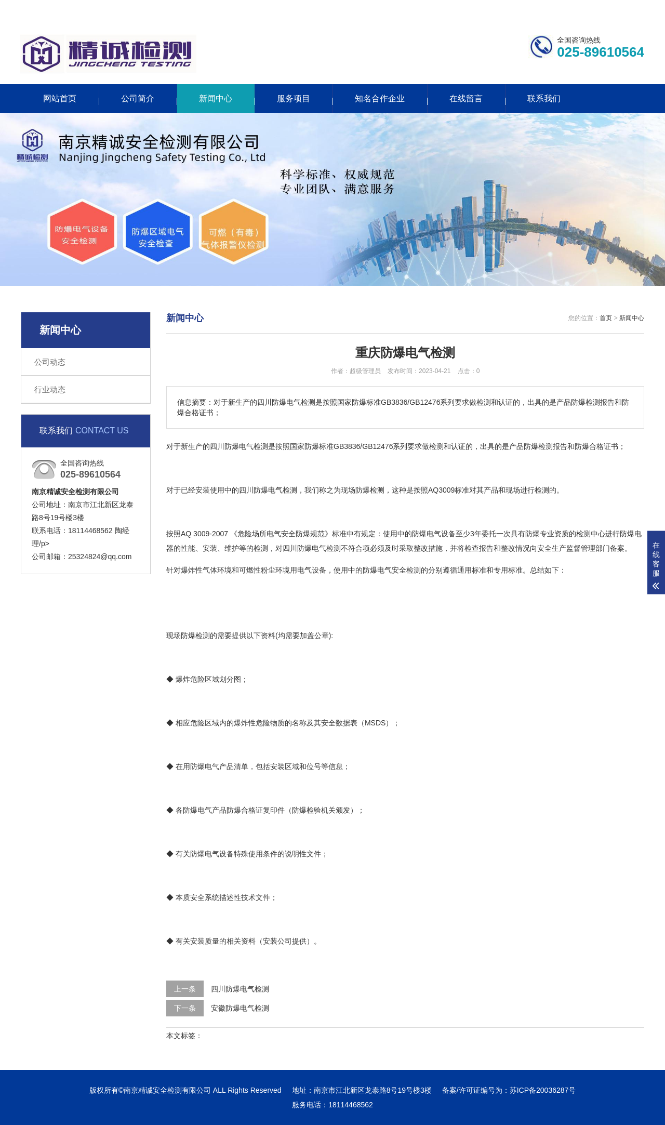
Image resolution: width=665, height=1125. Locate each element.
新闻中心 (215, 98)
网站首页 (59, 98)
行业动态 (49, 389)
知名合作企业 (380, 98)
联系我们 (531, 9)
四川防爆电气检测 (240, 989)
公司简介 (137, 98)
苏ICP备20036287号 (543, 1090)
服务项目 (293, 98)
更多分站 (580, 9)
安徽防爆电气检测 (240, 1008)
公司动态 (49, 362)
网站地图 (629, 9)
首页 (606, 318)
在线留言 (466, 98)
